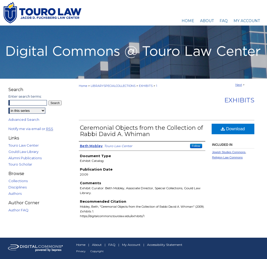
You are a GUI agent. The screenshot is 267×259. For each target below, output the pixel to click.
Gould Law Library (23, 152)
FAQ (111, 245)
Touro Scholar (20, 164)
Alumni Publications (25, 158)
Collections (18, 181)
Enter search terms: (25, 96)
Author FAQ (18, 210)
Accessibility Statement (164, 245)
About (97, 245)
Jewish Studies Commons (229, 152)
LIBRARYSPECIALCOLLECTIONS (113, 86)
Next (238, 85)
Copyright (97, 251)
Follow (196, 145)
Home (83, 86)
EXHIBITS (146, 86)
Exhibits (239, 100)
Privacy (80, 251)
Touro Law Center (23, 145)
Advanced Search (23, 119)
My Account (131, 245)
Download (233, 129)
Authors (15, 193)
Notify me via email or (30, 129)
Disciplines (17, 187)
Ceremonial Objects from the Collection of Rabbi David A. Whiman (141, 131)
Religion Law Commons (227, 157)
